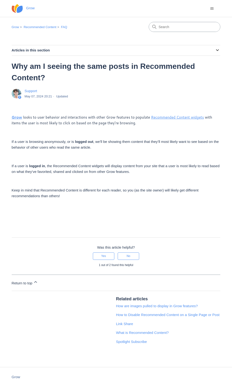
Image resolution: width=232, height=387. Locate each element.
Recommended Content (40, 27)
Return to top (25, 282)
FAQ (64, 27)
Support (31, 91)
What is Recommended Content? (142, 333)
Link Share (124, 324)
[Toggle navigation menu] (211, 8)
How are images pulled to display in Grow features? (157, 306)
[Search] (184, 27)
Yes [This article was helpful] (103, 256)
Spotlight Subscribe (131, 342)
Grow (15, 27)
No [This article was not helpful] (128, 256)
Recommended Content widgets (177, 117)
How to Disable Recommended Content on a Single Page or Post (168, 315)
